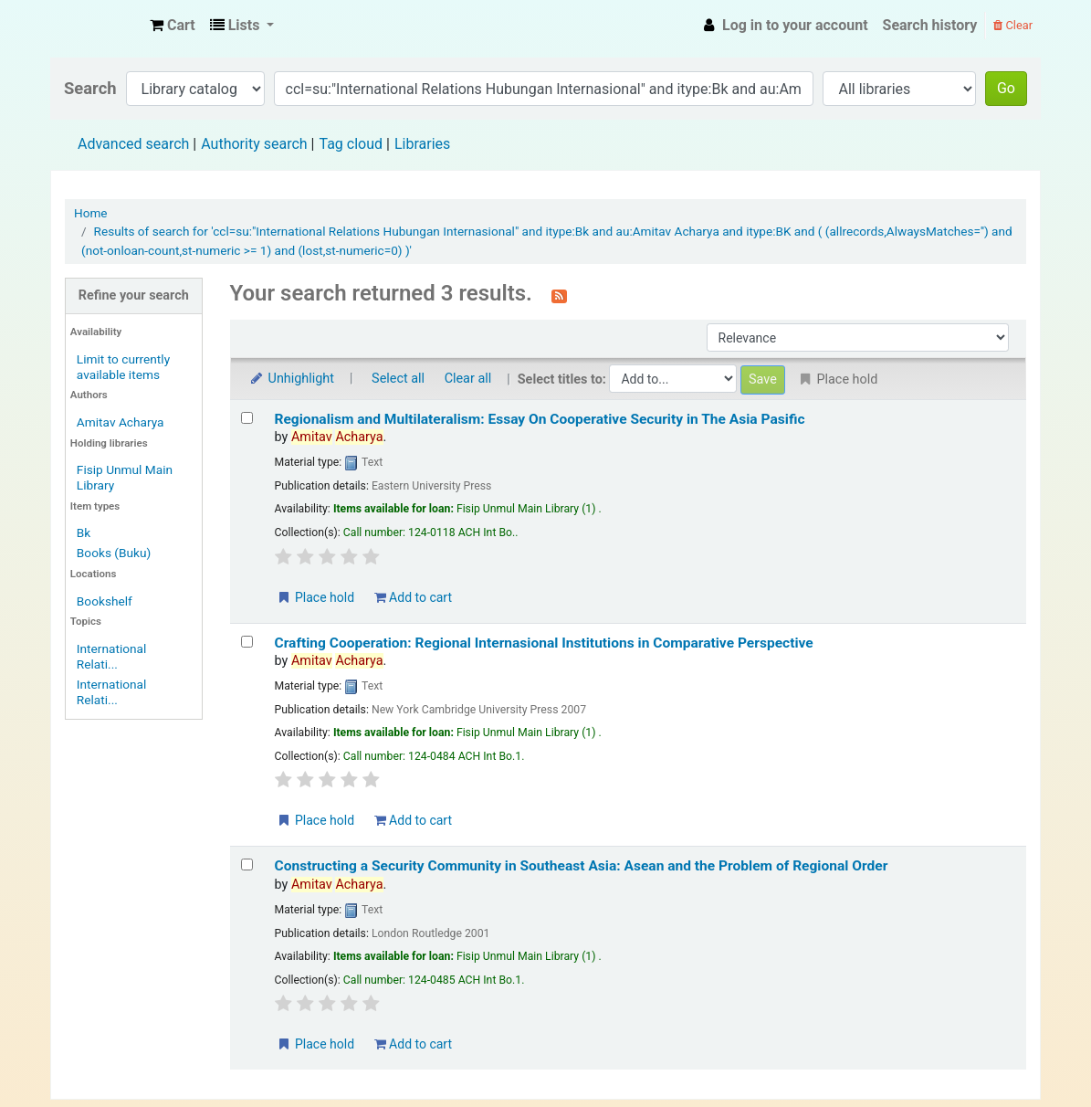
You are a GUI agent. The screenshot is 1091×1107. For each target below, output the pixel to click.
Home (91, 213)
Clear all (468, 378)
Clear (1013, 25)
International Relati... (112, 656)
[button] (172, 25)
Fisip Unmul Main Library (96, 25)
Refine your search (134, 295)
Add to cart (413, 597)
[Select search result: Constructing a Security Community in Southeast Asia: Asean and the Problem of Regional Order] (247, 864)
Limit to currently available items (123, 367)
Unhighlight (291, 378)
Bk (83, 532)
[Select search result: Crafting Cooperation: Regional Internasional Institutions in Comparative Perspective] (247, 642)
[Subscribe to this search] (559, 295)
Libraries (422, 144)
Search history (930, 25)
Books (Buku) (114, 552)
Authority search (254, 144)
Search (90, 88)
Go (1006, 88)
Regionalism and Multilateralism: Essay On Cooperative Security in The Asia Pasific (540, 419)
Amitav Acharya (120, 422)
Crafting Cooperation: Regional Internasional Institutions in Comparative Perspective (544, 643)
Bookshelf (104, 601)
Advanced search (133, 144)
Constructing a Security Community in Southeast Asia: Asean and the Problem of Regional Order (581, 866)
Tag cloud (351, 144)
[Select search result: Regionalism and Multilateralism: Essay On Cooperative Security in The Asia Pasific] (247, 418)
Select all (398, 378)
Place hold (315, 597)
